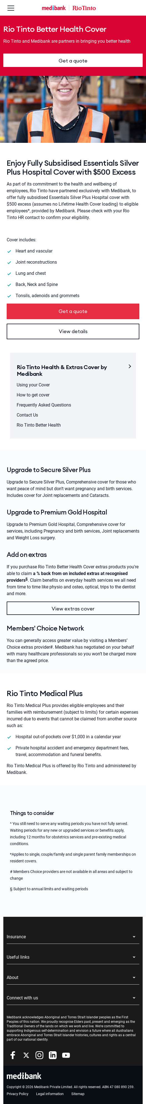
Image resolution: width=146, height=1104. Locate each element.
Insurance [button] (16, 936)
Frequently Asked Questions (44, 405)
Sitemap (77, 1094)
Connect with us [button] (22, 997)
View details (73, 331)
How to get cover (33, 395)
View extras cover (73, 608)
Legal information (50, 1094)
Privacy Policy (17, 1094)
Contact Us (27, 415)
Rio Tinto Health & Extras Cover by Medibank (62, 370)
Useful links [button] (18, 957)
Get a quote (73, 60)
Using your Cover (33, 385)
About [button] (12, 977)
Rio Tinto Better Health (39, 425)
